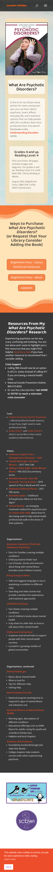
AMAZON (26, 283)
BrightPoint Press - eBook (26, 276)
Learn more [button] (10, 859)
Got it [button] (8, 867)
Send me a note (22, 352)
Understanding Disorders (24, 130)
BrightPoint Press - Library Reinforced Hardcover (26, 269)
